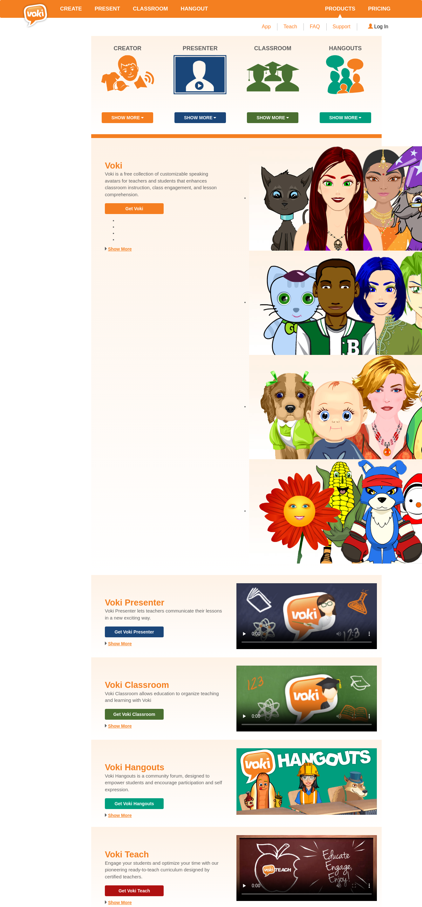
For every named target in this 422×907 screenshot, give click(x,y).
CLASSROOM (150, 9)
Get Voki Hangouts (134, 803)
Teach (290, 26)
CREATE (71, 9)
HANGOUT (194, 9)
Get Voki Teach (134, 890)
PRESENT (107, 9)
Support (342, 26)
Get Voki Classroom (134, 714)
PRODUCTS (340, 9)
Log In (378, 26)
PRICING (379, 9)
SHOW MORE (128, 117)
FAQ (315, 26)
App (266, 26)
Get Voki (134, 208)
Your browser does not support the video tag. (306, 616)
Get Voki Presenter (134, 631)
